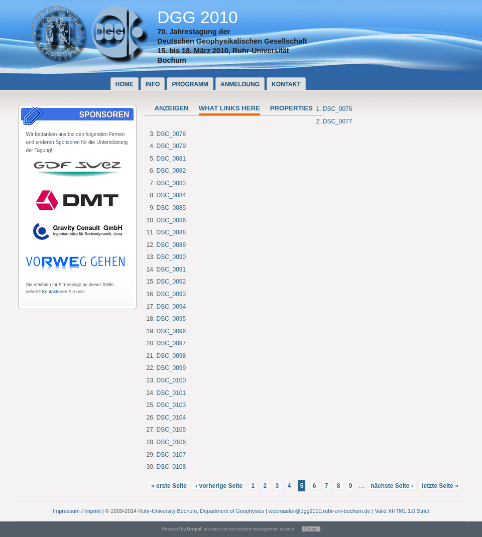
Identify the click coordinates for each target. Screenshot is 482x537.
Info (153, 84)
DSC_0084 (171, 195)
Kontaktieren (55, 291)
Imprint (92, 511)
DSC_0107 (171, 454)
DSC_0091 (171, 269)
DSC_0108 (171, 466)
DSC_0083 (171, 183)
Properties (291, 108)
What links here (229, 108)
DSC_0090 (171, 256)
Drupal (311, 528)
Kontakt (286, 84)
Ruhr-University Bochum (167, 511)
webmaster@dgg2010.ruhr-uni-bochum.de (320, 511)
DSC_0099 (171, 367)
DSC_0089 (171, 244)
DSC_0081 (171, 158)
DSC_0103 (171, 405)
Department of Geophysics (232, 511)
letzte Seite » (440, 485)
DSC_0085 (171, 207)
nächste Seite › (392, 485)
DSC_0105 (171, 429)
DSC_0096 (171, 331)
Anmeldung (240, 84)
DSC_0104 (171, 417)
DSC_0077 (337, 121)
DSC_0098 (171, 355)
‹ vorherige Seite (219, 485)
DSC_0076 (337, 108)
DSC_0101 (171, 392)
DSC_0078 (171, 134)
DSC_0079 (171, 146)
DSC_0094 (171, 306)
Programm (190, 84)
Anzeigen (172, 108)
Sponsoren (67, 142)
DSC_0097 (171, 343)
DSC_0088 (171, 232)
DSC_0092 (171, 281)
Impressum (66, 511)
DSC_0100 (171, 380)
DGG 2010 (197, 17)
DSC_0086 (171, 220)
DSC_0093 (171, 294)
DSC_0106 (171, 442)
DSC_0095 (171, 318)
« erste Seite (169, 485)
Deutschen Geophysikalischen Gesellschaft (232, 41)
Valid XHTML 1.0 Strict (402, 511)
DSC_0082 (171, 170)
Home (124, 84)
